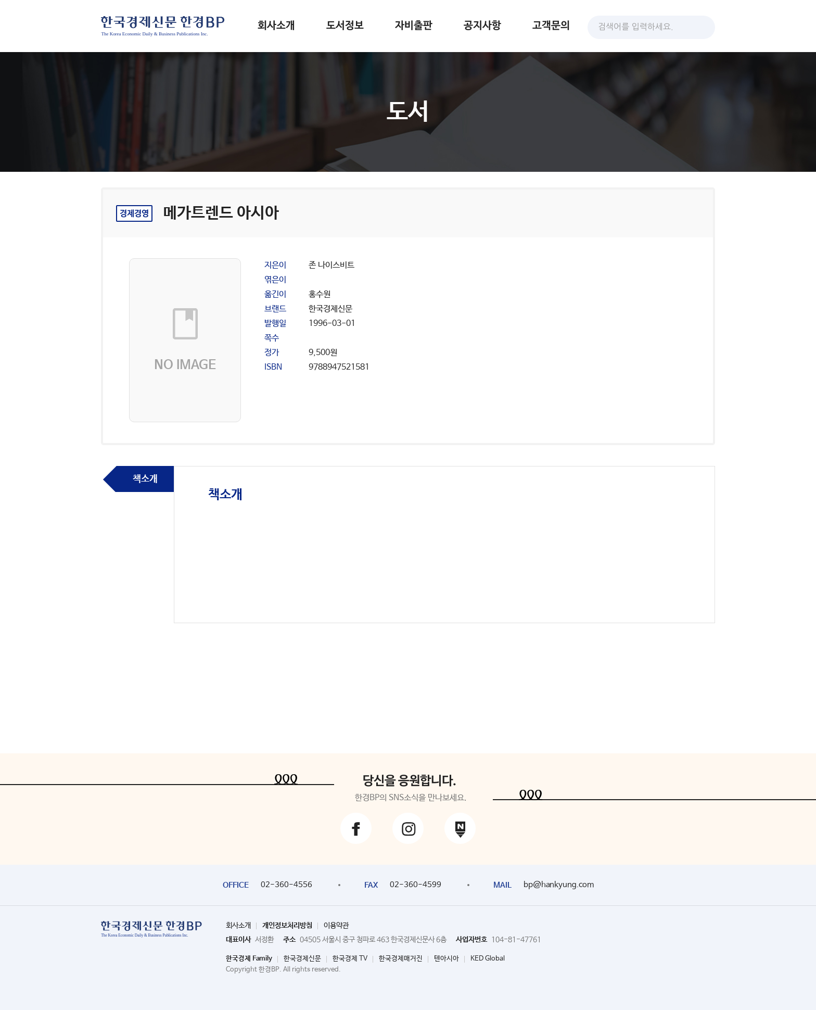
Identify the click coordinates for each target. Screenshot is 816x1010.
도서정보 (345, 26)
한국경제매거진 (401, 959)
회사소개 (276, 26)
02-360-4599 (415, 884)
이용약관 (336, 925)
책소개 (145, 479)
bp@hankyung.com (559, 884)
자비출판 (413, 26)
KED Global (487, 959)
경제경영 (134, 214)
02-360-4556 (286, 884)
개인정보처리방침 (287, 925)
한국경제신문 (302, 959)
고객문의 (551, 26)
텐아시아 (446, 959)
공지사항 (482, 26)
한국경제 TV (350, 959)
